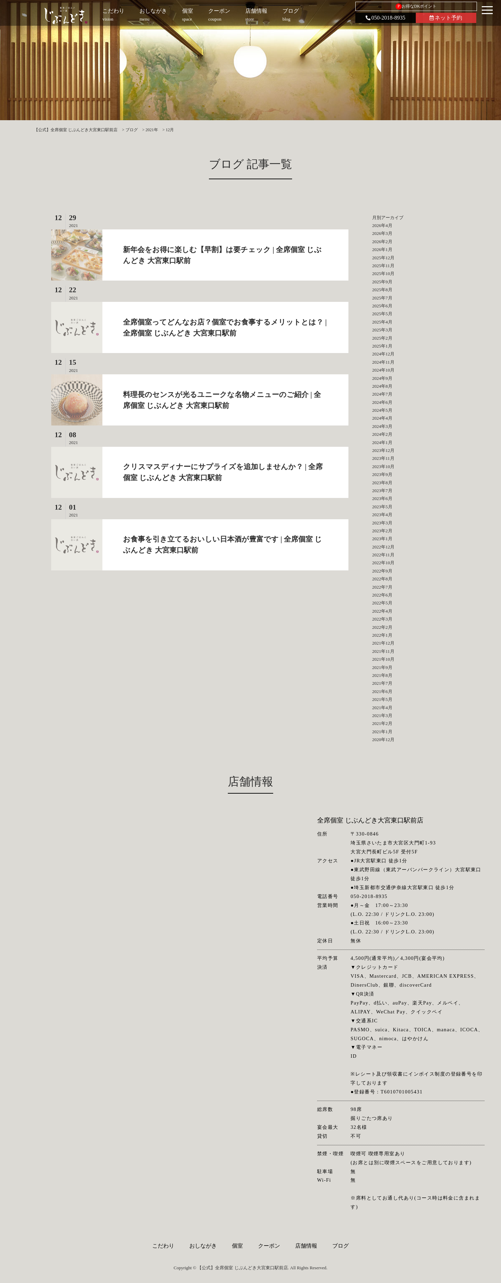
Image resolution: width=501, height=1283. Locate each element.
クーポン (269, 1246)
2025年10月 (383, 273)
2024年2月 (382, 434)
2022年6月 (382, 595)
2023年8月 (382, 482)
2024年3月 (382, 426)
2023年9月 (382, 474)
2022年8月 (382, 578)
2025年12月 (383, 257)
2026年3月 (382, 233)
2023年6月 (382, 498)
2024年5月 (382, 410)
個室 (237, 1246)
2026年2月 (382, 241)
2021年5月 (382, 699)
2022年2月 (382, 627)
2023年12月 (383, 450)
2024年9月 (382, 378)
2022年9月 (382, 571)
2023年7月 (382, 490)
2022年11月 (383, 554)
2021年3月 (382, 715)
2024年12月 (383, 353)
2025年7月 (382, 297)
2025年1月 (382, 346)
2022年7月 (382, 587)
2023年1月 (382, 538)
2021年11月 (383, 651)
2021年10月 (383, 659)
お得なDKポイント (416, 6)
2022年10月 (383, 562)
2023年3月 (382, 522)
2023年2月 (382, 530)
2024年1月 (382, 442)
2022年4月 (382, 611)
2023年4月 (382, 514)
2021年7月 (382, 683)
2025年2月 (382, 338)
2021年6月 (382, 691)
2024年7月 (382, 394)
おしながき (203, 1246)
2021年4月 (382, 707)
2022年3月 (382, 619)
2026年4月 (382, 225)
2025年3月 (382, 329)
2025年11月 (383, 265)
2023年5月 (382, 506)
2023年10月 (383, 466)
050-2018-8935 (385, 18)
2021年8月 (382, 675)
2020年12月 (383, 739)
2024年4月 (382, 418)
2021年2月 (382, 723)
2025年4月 (382, 322)
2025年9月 (382, 281)
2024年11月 (383, 362)
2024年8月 (382, 386)
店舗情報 (306, 1246)
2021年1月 (382, 731)
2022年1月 (382, 635)
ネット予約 (446, 18)
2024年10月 (383, 370)
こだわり (163, 1246)
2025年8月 (382, 289)
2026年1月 (382, 249)
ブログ (340, 1246)
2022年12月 (383, 546)
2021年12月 (383, 643)
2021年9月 (382, 667)
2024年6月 (382, 402)
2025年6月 (382, 305)
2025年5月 (382, 313)
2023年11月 (383, 458)
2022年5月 (382, 602)
